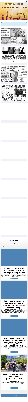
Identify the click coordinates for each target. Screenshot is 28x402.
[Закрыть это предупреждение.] (26, 22)
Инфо (3, 246)
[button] (27, 1)
